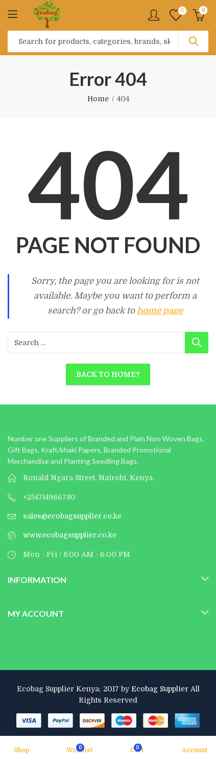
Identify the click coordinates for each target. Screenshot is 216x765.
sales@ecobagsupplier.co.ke (72, 516)
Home (98, 99)
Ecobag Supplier (159, 689)
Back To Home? (108, 374)
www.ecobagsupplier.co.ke (69, 535)
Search (193, 41)
